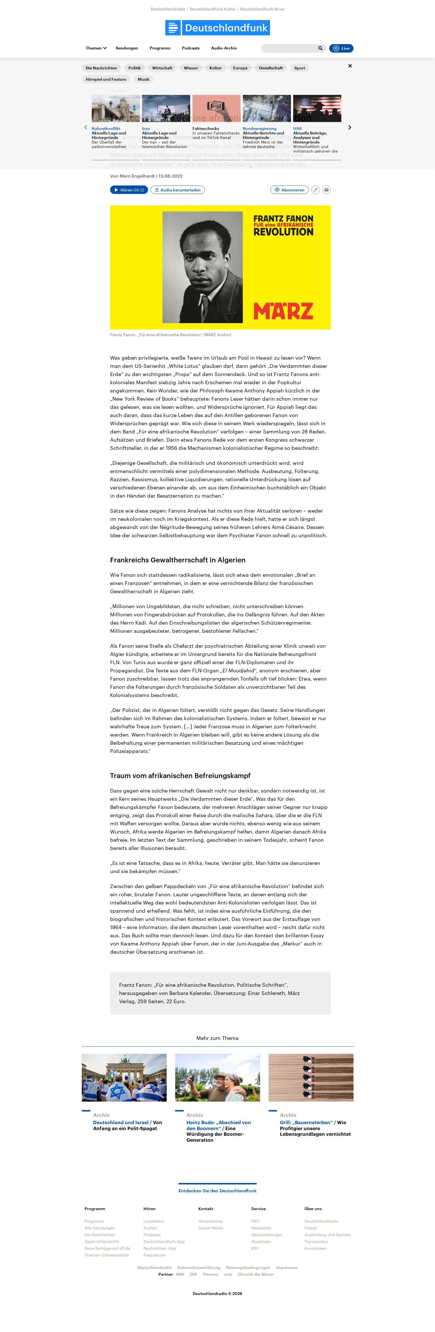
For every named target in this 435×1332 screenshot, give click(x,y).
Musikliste (260, 1241)
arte (228, 1274)
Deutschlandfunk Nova (262, 9)
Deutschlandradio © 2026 (217, 1293)
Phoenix (211, 1274)
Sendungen (127, 48)
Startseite (91, 66)
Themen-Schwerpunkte (107, 1255)
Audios (150, 1227)
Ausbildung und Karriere (328, 1234)
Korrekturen (316, 1248)
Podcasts (191, 48)
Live (341, 48)
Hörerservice (210, 1221)
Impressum (287, 1267)
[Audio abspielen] (129, 189)
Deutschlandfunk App (164, 1241)
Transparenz (316, 1241)
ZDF (193, 1274)
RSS (255, 1248)
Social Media (210, 1227)
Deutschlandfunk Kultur (213, 9)
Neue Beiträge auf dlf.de (107, 1248)
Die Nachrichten (100, 1234)
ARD (180, 1274)
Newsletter (261, 1227)
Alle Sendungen (100, 1227)
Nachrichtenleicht (102, 1241)
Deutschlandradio (168, 9)
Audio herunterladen (180, 189)
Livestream (153, 1221)
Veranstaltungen (266, 1234)
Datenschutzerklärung (198, 1267)
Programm (160, 48)
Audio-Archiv (224, 48)
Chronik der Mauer (256, 1274)
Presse (311, 1227)
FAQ (255, 1221)
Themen (94, 48)
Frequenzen (154, 1255)
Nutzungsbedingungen (248, 1267)
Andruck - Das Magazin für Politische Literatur (148, 66)
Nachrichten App (159, 1248)
